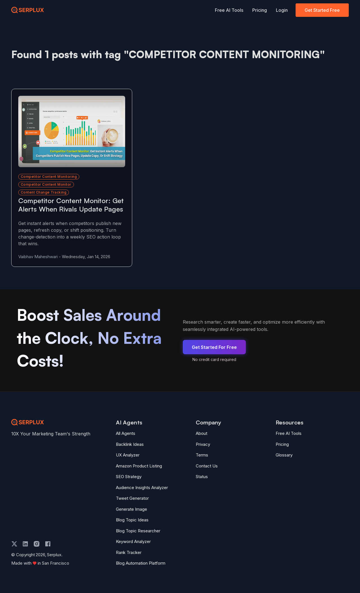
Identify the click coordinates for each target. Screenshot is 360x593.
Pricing (259, 10)
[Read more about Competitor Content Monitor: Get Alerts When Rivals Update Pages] (65, 127)
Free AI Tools (229, 10)
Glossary (284, 454)
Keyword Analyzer (133, 541)
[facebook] (47, 543)
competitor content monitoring (49, 168)
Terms (202, 454)
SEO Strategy (128, 476)
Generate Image (131, 508)
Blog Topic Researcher (138, 530)
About (201, 433)
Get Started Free (322, 10)
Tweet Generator (132, 498)
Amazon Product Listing (139, 465)
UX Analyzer (128, 454)
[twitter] (14, 543)
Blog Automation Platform (140, 562)
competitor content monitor (46, 176)
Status (202, 476)
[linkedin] (25, 543)
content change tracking (44, 183)
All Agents (125, 433)
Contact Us (207, 465)
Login (282, 10)
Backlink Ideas (130, 443)
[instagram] (36, 543)
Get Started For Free (214, 347)
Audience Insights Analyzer (142, 487)
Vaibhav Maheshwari (38, 256)
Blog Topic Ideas (132, 519)
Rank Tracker (128, 552)
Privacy (203, 443)
